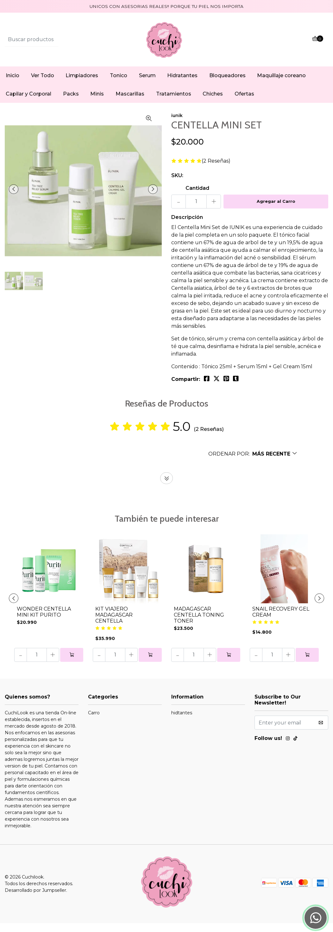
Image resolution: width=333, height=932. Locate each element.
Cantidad (197, 197)
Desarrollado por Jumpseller (35, 899)
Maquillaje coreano (281, 84)
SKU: (177, 184)
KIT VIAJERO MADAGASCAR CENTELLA (114, 624)
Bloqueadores (227, 84)
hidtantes (181, 721)
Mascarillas (130, 103)
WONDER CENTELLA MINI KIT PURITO (44, 621)
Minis (97, 103)
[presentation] (16, 198)
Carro (94, 721)
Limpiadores (82, 84)
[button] (253, 463)
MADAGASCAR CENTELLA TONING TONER (199, 624)
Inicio (12, 84)
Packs (71, 103)
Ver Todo (42, 84)
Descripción (187, 226)
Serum (147, 84)
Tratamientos (173, 103)
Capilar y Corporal (28, 103)
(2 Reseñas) (216, 170)
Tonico (118, 84)
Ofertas (244, 103)
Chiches (213, 103)
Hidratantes (182, 84)
